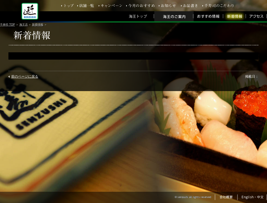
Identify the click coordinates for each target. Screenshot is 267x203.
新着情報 (37, 24)
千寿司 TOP (7, 24)
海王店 (23, 24)
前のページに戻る (24, 76)
